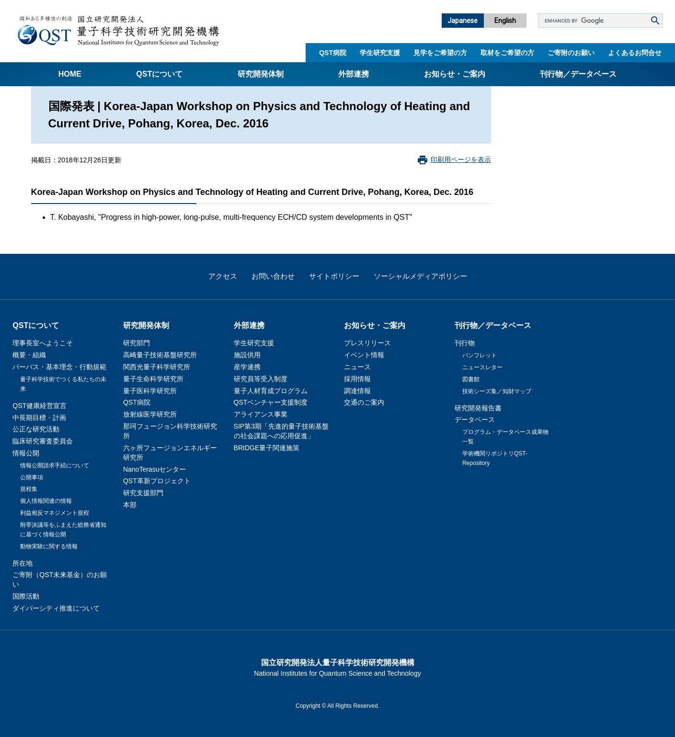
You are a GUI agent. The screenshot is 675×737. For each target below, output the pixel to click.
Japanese (462, 20)
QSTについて (159, 74)
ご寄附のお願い (571, 53)
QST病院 (332, 53)
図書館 (471, 379)
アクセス (222, 276)
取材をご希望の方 (507, 53)
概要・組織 (29, 355)
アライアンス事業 (260, 414)
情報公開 (25, 453)
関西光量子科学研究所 (156, 367)
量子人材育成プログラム (271, 391)
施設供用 (247, 355)
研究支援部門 (143, 493)
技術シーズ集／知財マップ (496, 391)
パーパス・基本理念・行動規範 (59, 367)
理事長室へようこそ (42, 343)
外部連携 (353, 74)
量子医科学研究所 (150, 391)
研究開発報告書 (478, 408)
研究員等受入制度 (260, 379)
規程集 (28, 489)
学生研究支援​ (380, 53)
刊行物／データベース (578, 74)
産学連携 (247, 367)
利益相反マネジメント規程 (54, 513)
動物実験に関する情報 (49, 546)
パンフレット (479, 355)
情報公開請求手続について (54, 465)
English (505, 20)
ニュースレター (482, 367)
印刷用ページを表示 (461, 159)
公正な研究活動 (35, 429)
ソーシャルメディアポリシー (420, 276)
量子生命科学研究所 (153, 379)
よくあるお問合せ (635, 53)
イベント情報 (364, 355)
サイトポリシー (334, 276)
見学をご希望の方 (440, 53)
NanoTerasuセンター (154, 469)
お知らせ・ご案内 (454, 74)
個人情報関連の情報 (46, 501)
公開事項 (31, 477)
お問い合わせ (273, 276)
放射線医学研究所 (150, 414)
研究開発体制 (261, 74)
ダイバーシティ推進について (56, 608)
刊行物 (465, 343)
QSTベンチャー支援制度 (271, 402)
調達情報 (357, 391)
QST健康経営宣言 (39, 405)
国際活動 (25, 596)
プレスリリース (367, 343)
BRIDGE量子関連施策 (267, 448)
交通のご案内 (364, 402)
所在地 (22, 563)
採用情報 (357, 379)
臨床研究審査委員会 (42, 441)
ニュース (357, 367)
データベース (475, 419)
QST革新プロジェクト (157, 481)
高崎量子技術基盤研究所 (160, 355)
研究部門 (136, 343)
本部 (130, 505)
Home (69, 74)
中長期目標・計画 (39, 417)
